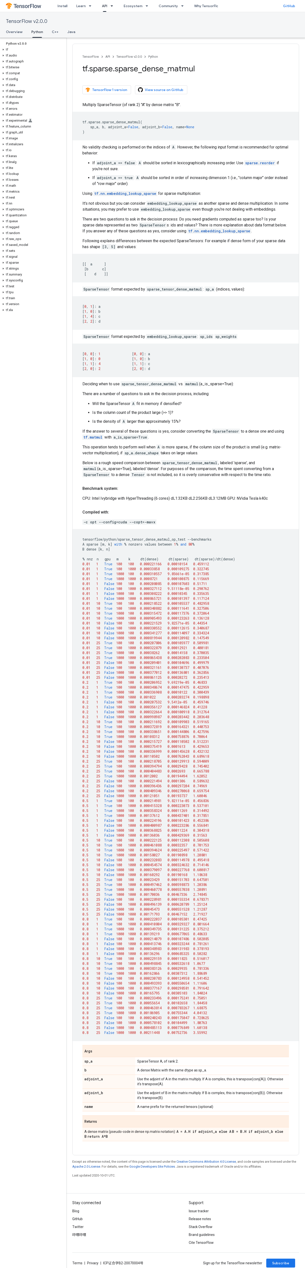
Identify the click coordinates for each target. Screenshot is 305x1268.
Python (153, 56)
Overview (14, 32)
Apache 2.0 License (86, 1166)
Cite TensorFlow (201, 1243)
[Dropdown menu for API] (113, 6)
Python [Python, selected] (37, 32)
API (107, 56)
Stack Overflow (200, 1227)
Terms (77, 1263)
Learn (81, 6)
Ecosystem (133, 6)
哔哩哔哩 (79, 1235)
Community (168, 6)
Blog (75, 1211)
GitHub (289, 6)
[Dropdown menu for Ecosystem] (148, 6)
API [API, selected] (104, 6)
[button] (32, 50)
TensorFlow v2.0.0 (26, 21)
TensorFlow (90, 56)
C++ (55, 32)
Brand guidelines (202, 1235)
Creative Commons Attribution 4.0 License (206, 1161)
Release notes (200, 1219)
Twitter (78, 1227)
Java (71, 32)
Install (62, 6)
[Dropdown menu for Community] (184, 6)
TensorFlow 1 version (106, 89)
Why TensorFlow (207, 6)
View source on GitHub (160, 89)
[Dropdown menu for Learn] (91, 6)
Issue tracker (199, 1211)
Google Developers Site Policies (152, 1166)
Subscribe (280, 1263)
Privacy (92, 1263)
